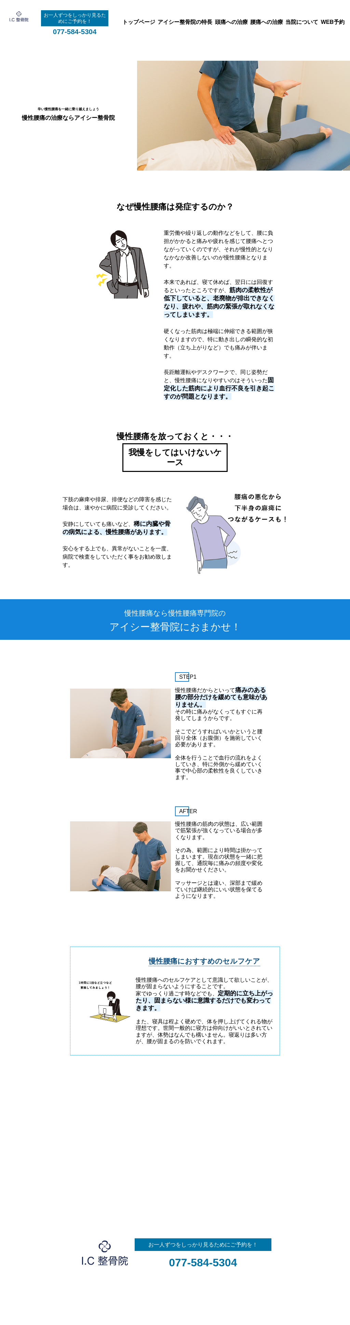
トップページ (138, 22)
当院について (301, 22)
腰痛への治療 (266, 22)
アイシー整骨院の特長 (185, 22)
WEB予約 (333, 22)
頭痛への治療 (231, 22)
